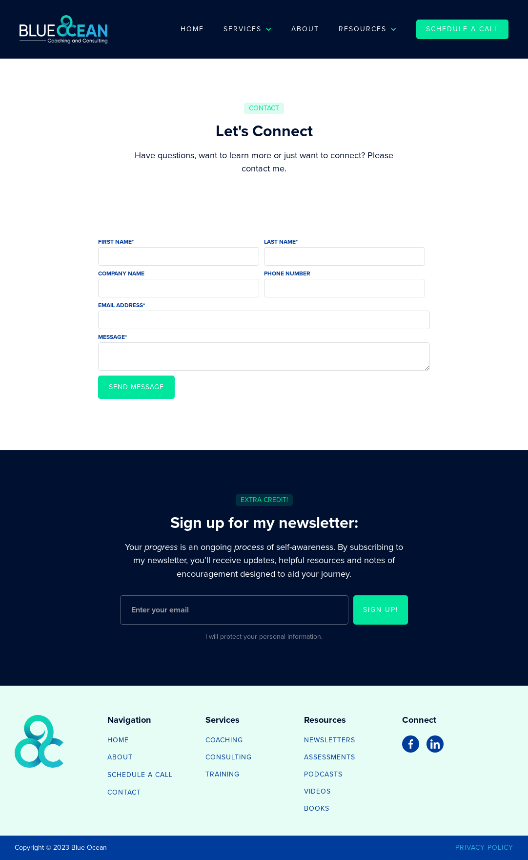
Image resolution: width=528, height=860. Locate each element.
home (118, 740)
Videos (317, 791)
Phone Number (287, 273)
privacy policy (484, 847)
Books (316, 808)
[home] (63, 29)
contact (124, 792)
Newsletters (329, 740)
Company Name (121, 273)
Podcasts (323, 774)
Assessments (329, 757)
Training (222, 774)
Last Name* (281, 242)
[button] (248, 29)
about (120, 757)
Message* (112, 337)
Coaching (224, 740)
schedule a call (462, 29)
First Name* (116, 242)
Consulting (228, 757)
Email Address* (121, 305)
